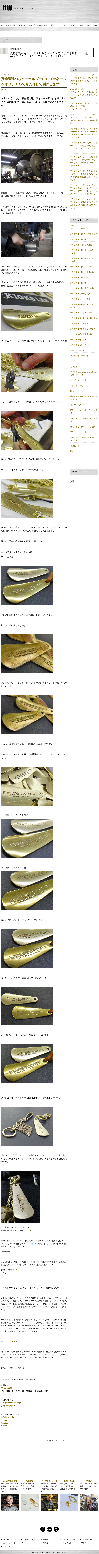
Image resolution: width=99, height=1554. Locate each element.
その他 (73, 361)
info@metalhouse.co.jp (11, 1403)
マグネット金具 (76, 386)
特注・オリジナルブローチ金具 (83, 427)
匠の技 (73, 391)
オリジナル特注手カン (79, 340)
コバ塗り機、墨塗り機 (79, 356)
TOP (2, 25)
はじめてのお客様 (10, 25)
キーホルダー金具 (77, 350)
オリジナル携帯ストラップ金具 (83, 329)
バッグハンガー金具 (78, 380)
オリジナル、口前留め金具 (81, 245)
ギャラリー (66, 25)
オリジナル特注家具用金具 (81, 334)
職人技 (73, 451)
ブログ (88, 25)
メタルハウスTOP (9, 1540)
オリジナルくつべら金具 (80, 294)
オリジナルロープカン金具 (81, 313)
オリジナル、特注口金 (79, 277)
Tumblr (4, 1426)
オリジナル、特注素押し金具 (82, 288)
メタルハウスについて (43, 25)
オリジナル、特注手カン (80, 283)
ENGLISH (95, 25)
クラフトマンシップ (29, 25)
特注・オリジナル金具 (79, 432)
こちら (23, 1227)
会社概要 (73, 25)
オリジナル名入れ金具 (79, 323)
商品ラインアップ (55, 25)
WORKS (19, 25)
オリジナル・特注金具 (79, 239)
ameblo (4, 1420)
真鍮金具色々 (75, 446)
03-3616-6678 (6, 1388)
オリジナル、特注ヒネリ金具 (82, 272)
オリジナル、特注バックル (81, 267)
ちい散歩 (73, 367)
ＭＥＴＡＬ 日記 (77, 229)
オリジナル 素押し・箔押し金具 (83, 234)
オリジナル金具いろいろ (80, 345)
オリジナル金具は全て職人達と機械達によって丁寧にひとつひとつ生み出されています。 (83, 106)
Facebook (5, 1423)
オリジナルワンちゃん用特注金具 (83, 318)
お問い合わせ (81, 25)
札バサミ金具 (75, 405)
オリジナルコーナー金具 (80, 299)
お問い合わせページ (9, 1406)
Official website (7, 1417)
